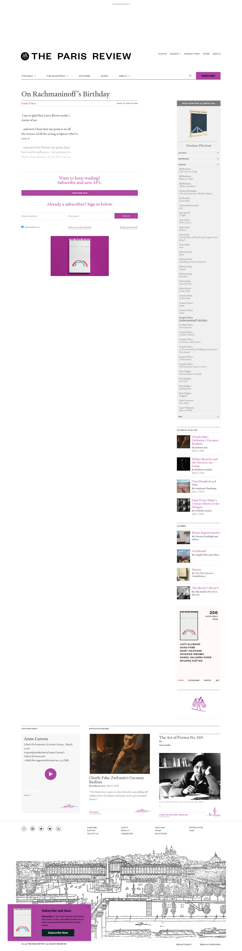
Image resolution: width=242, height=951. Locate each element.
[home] (76, 57)
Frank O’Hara (28, 103)
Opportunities (196, 827)
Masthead (160, 827)
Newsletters (192, 53)
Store (206, 53)
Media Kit (125, 830)
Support (91, 830)
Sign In (217, 53)
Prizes (158, 830)
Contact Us (92, 833)
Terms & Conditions (210, 944)
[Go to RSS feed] (58, 829)
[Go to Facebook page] (32, 829)
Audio (104, 75)
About (124, 75)
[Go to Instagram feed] (23, 829)
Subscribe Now (58, 932)
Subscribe (208, 75)
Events (163, 53)
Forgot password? (129, 227)
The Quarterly (57, 75)
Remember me (32, 227)
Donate (175, 53)
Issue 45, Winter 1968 (127, 103)
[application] (50, 789)
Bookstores (161, 833)
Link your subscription (79, 227)
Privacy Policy (184, 944)
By (160, 741)
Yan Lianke (165, 745)
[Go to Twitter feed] (41, 829)
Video (191, 830)
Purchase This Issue (198, 145)
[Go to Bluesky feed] (49, 829)
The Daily (28, 75)
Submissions (127, 833)
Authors (84, 75)
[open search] (190, 75)
